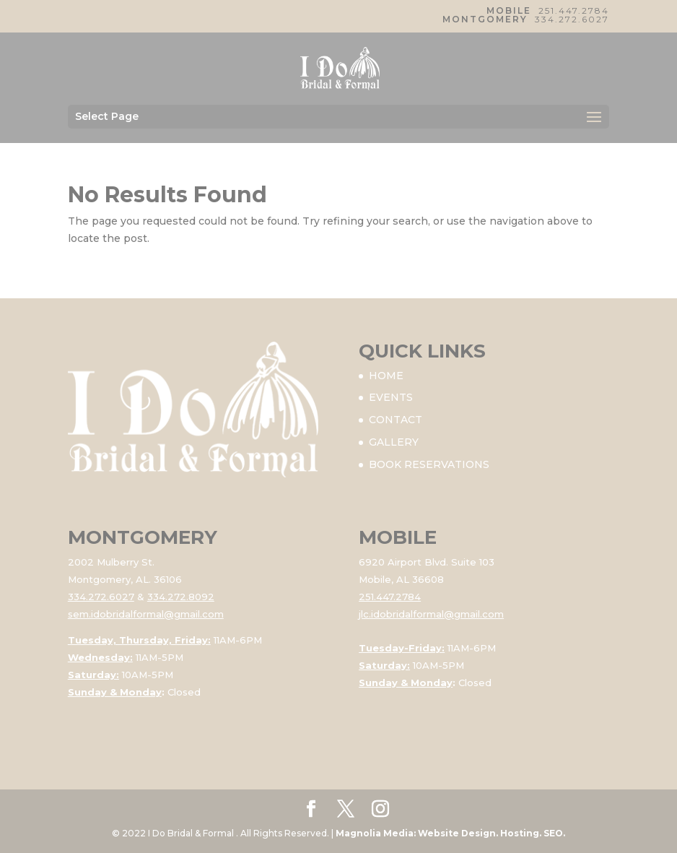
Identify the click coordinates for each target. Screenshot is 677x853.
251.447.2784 (573, 10)
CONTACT (395, 419)
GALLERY (394, 442)
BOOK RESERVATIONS (429, 464)
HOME (386, 375)
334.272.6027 (572, 19)
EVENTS (391, 397)
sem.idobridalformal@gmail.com (146, 614)
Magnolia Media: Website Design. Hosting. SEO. (450, 833)
